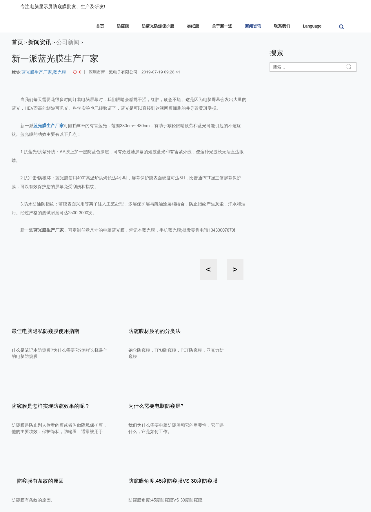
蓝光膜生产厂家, (37, 72)
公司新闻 (67, 42)
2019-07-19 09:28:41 (160, 72)
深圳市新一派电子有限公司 (113, 72)
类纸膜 (193, 26)
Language (312, 26)
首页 (100, 26)
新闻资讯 (253, 26)
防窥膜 (123, 26)
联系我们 (282, 26)
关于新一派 (222, 26)
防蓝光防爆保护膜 (158, 26)
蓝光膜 (59, 72)
